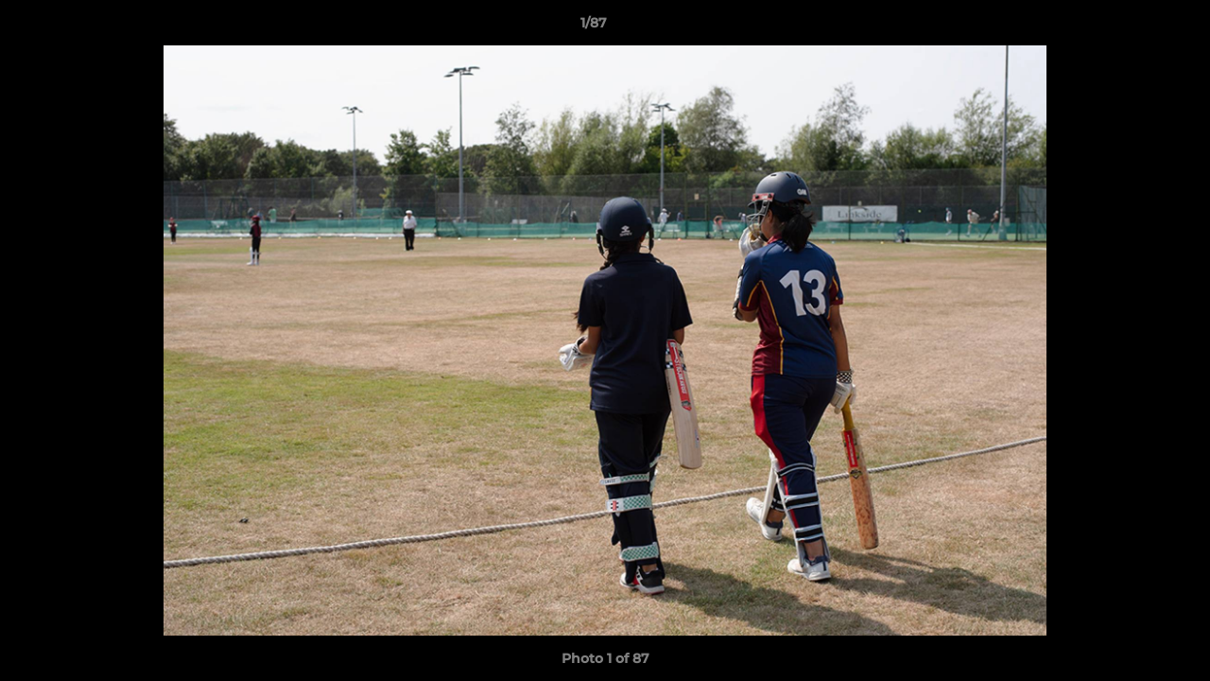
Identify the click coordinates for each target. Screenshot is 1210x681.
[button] (1130, 27)
